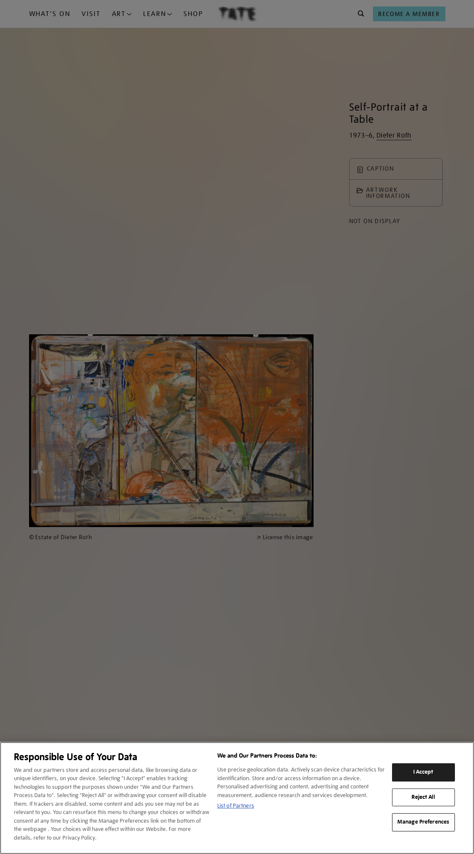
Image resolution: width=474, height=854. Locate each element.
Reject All (423, 797)
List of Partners (235, 805)
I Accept (423, 772)
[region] (237, 798)
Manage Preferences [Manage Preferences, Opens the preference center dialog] (423, 822)
